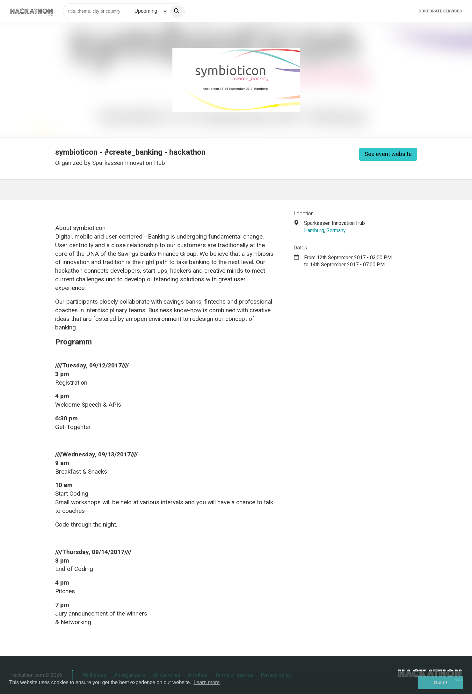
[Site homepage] (31, 11)
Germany (336, 230)
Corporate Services (440, 11)
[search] (176, 11)
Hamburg (314, 230)
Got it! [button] (440, 682)
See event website (388, 154)
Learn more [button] (206, 682)
